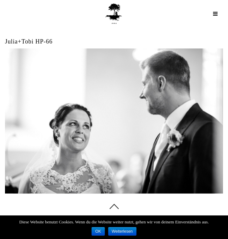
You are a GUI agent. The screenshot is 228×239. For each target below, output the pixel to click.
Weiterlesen (122, 231)
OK (98, 231)
